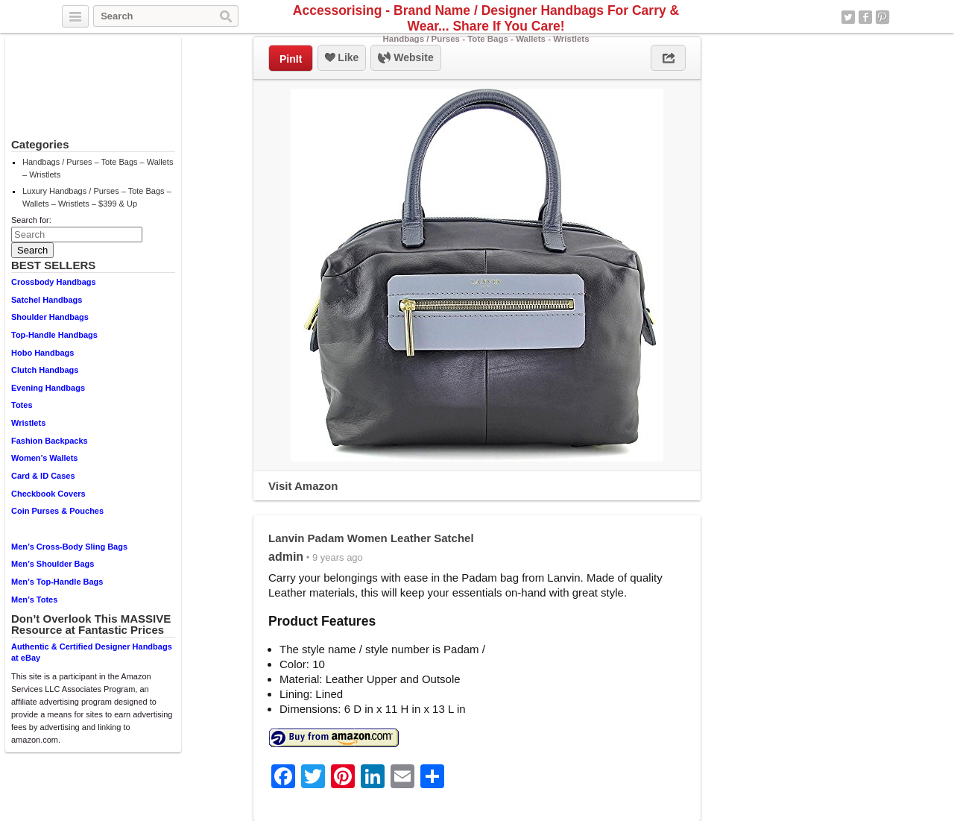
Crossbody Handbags (53, 281)
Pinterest (882, 17)
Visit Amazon (303, 485)
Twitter (848, 17)
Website (405, 58)
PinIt (290, 59)
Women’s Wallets (44, 457)
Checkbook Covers (48, 493)
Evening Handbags (48, 387)
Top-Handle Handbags (54, 334)
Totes (22, 404)
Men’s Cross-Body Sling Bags (69, 546)
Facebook (865, 17)
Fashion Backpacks (49, 440)
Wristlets (28, 422)
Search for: (31, 220)
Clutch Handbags (44, 369)
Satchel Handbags (46, 299)
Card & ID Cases (43, 475)
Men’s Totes (34, 599)
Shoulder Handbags (50, 316)
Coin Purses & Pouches (57, 510)
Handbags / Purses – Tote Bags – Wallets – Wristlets (97, 168)
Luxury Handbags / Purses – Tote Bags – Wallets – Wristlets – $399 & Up (96, 197)
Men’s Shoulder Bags (52, 563)
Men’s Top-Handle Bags (57, 581)
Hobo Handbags (42, 352)
